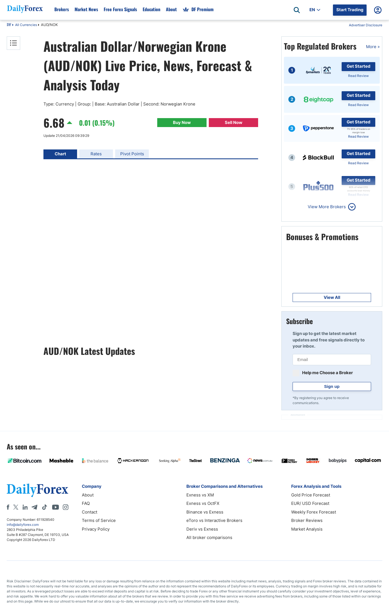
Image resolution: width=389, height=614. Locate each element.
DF (9, 25)
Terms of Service (99, 520)
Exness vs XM (200, 495)
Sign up (332, 386)
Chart (60, 153)
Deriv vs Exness (202, 529)
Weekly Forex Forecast (313, 512)
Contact (89, 512)
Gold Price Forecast (310, 495)
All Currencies (26, 25)
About (88, 495)
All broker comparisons (209, 537)
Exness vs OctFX (202, 503)
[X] (15, 507)
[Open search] (296, 10)
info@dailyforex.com (23, 524)
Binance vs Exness (204, 512)
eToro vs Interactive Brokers (214, 520)
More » (373, 46)
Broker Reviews (307, 520)
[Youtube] (55, 507)
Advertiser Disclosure (365, 25)
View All (332, 297)
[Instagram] (65, 507)
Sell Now (233, 122)
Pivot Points (132, 153)
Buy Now (182, 122)
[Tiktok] (44, 507)
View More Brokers (327, 206)
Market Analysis (307, 529)
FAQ (86, 503)
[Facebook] (8, 507)
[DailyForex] (37, 490)
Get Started (359, 66)
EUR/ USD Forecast (310, 503)
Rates (96, 153)
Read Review (358, 76)
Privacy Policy (96, 529)
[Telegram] (34, 507)
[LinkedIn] (24, 507)
